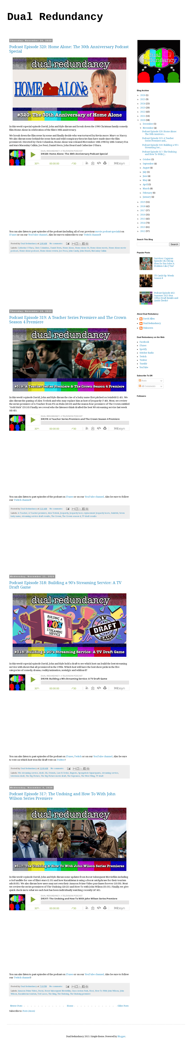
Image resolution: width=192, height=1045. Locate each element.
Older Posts (123, 1006)
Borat (41, 991)
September (148, 163)
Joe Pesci (63, 251)
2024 (143, 103)
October (147, 159)
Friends (52, 773)
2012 (143, 231)
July (145, 172)
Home (70, 1006)
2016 (143, 214)
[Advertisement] (69, 284)
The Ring (52, 994)
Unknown (148, 328)
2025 (143, 99)
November (148, 128)
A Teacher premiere (37, 513)
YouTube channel (37, 234)
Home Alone (68, 248)
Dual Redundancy (55, 17)
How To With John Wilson (107, 991)
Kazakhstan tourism (27, 994)
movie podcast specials (107, 231)
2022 (143, 112)
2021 (143, 116)
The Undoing (63, 994)
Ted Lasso (42, 994)
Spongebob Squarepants (89, 773)
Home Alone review (49, 251)
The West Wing (88, 776)
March (146, 188)
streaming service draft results (36, 516)
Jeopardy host (76, 513)
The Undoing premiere (80, 994)
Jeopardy (64, 513)
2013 (143, 227)
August (146, 168)
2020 (143, 120)
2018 (143, 206)
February (148, 193)
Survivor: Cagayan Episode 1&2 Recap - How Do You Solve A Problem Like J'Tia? (164, 262)
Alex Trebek (53, 513)
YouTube (144, 367)
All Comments (147, 386)
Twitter (61, 759)
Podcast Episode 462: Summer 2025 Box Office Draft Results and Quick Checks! (166, 297)
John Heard (85, 251)
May (145, 180)
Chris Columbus (42, 248)
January (147, 197)
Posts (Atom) (29, 1011)
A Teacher (22, 513)
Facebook (144, 342)
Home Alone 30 (82, 248)
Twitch (78, 756)
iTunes (13, 234)
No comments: (56, 243)
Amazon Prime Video (27, 991)
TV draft (99, 776)
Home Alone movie (99, 248)
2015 (143, 219)
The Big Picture (33, 776)
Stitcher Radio (147, 353)
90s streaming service (28, 773)
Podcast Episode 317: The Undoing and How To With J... (159, 153)
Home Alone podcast (29, 251)
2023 (143, 107)
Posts (142, 380)
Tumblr (143, 363)
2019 (143, 202)
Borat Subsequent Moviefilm (58, 991)
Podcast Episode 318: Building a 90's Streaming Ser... (160, 146)
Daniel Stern (56, 248)
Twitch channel (92, 234)
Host (91, 991)
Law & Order (63, 773)
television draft (18, 776)
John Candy (74, 251)
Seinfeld (114, 513)
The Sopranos (73, 776)
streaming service (110, 773)
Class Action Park (80, 991)
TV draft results (89, 516)
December (148, 124)
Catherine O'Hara (26, 248)
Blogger (121, 1036)
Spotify (143, 349)
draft (41, 773)
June (145, 176)
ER (46, 773)
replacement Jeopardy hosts (97, 513)
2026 (143, 95)
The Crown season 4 (71, 516)
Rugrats (73, 773)
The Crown (56, 516)
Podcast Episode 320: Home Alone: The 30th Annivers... (159, 132)
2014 (143, 223)
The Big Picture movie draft (53, 776)
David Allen (149, 318)
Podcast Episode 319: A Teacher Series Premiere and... (158, 139)
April (145, 184)
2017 (143, 210)
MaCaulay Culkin (98, 251)
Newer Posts (16, 1006)
